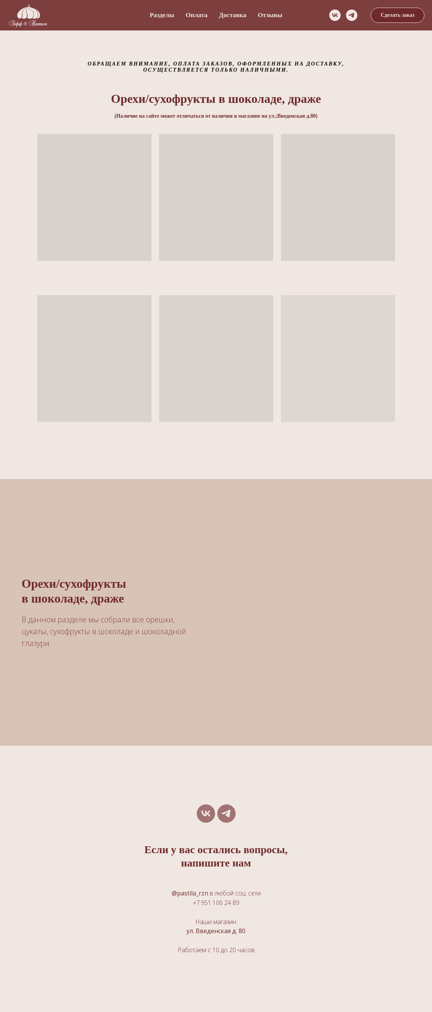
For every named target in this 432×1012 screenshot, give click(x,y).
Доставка (232, 15)
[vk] (335, 15)
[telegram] (351, 15)
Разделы (162, 15)
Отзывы (270, 15)
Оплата (197, 15)
